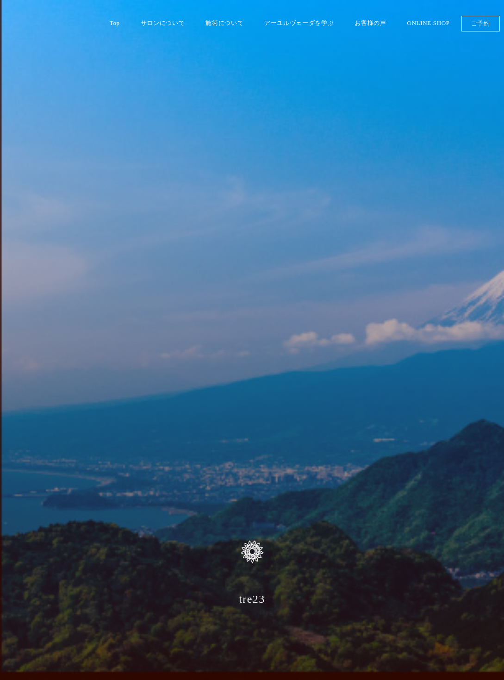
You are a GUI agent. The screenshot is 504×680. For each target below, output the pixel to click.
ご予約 (480, 23)
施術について (224, 22)
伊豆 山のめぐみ (79, 40)
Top (115, 22)
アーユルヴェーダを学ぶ (299, 22)
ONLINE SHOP (428, 22)
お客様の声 (370, 22)
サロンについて (163, 22)
